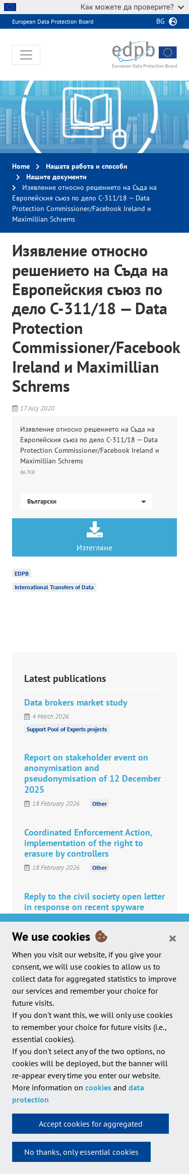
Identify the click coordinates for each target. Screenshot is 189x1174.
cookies (98, 1087)
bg (160, 21)
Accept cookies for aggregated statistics (91, 1126)
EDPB (22, 573)
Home (21, 166)
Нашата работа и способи (87, 166)
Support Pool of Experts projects (67, 728)
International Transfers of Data (54, 587)
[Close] (172, 938)
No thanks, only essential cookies (81, 1152)
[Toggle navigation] (26, 55)
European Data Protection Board (52, 21)
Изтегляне (94, 537)
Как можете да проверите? (132, 7)
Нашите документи (56, 176)
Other (99, 803)
